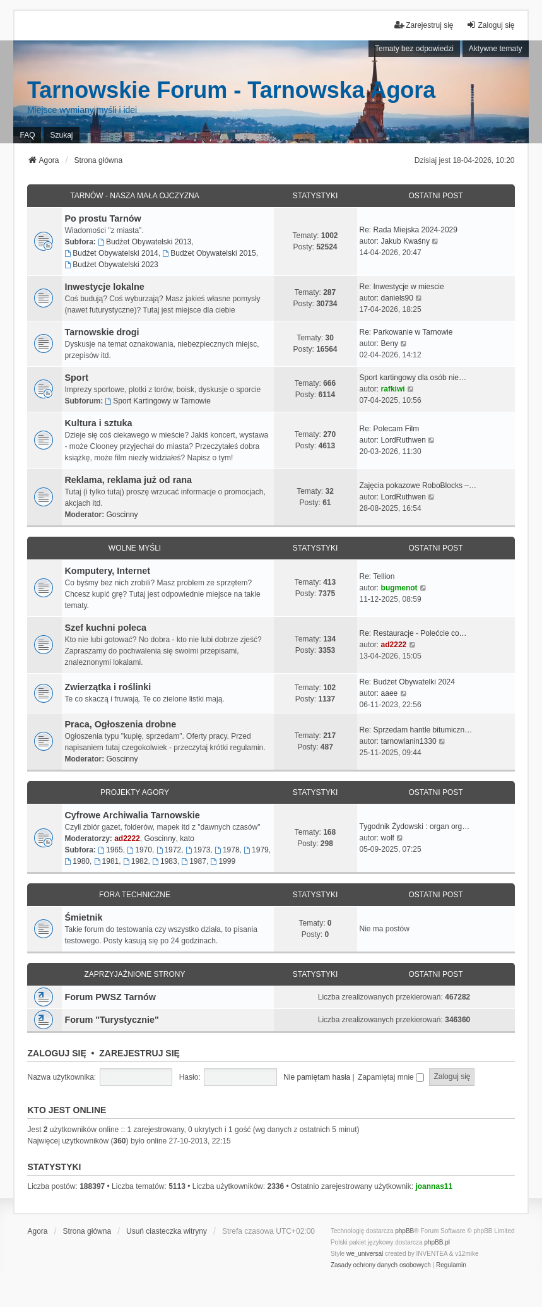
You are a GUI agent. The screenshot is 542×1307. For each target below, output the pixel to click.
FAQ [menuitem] (27, 135)
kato (187, 838)
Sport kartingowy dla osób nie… (413, 377)
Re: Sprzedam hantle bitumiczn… (416, 729)
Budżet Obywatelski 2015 (209, 253)
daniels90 (397, 298)
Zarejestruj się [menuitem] (423, 25)
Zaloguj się (56, 1053)
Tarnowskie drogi (101, 332)
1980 (77, 861)
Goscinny (122, 514)
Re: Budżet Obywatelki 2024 (407, 681)
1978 (227, 849)
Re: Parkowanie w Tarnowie (406, 332)
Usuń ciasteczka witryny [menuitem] (166, 1231)
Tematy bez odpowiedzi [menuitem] (414, 48)
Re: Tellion (377, 576)
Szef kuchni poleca (105, 628)
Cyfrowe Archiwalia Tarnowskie (131, 815)
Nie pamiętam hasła (316, 1077)
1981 (106, 861)
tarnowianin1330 (409, 741)
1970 (139, 849)
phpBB (404, 1230)
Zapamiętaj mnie (391, 1077)
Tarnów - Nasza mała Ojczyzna (134, 195)
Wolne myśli (135, 548)
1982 (135, 861)
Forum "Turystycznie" (111, 1020)
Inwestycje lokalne (104, 287)
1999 (223, 861)
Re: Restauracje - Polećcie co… (413, 633)
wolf (387, 837)
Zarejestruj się (139, 1053)
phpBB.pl (437, 1242)
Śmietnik (83, 917)
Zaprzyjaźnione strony (134, 974)
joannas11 (433, 1186)
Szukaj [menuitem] (61, 135)
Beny (389, 343)
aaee (389, 693)
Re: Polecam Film (390, 428)
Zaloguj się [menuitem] (490, 25)
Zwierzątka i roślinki (107, 687)
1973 (198, 849)
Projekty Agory (134, 792)
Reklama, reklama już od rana (128, 480)
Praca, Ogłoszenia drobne (120, 724)
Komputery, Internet (107, 571)
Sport (76, 378)
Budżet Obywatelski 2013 (144, 241)
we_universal (364, 1253)
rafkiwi (393, 389)
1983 (164, 861)
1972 (169, 849)
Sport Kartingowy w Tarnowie (157, 401)
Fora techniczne (134, 894)
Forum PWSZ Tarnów (109, 997)
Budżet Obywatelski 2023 (111, 264)
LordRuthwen (403, 440)
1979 (256, 849)
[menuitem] (381, 1265)
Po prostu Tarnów (102, 218)
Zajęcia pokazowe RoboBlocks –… (418, 485)
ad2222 (394, 644)
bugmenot (399, 587)
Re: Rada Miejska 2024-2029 (408, 229)
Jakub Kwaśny (405, 241)
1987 (193, 861)
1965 (110, 849)
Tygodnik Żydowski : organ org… (415, 826)
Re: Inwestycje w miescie (402, 286)
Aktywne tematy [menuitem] (495, 48)
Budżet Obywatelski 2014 (111, 253)
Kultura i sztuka (98, 423)
